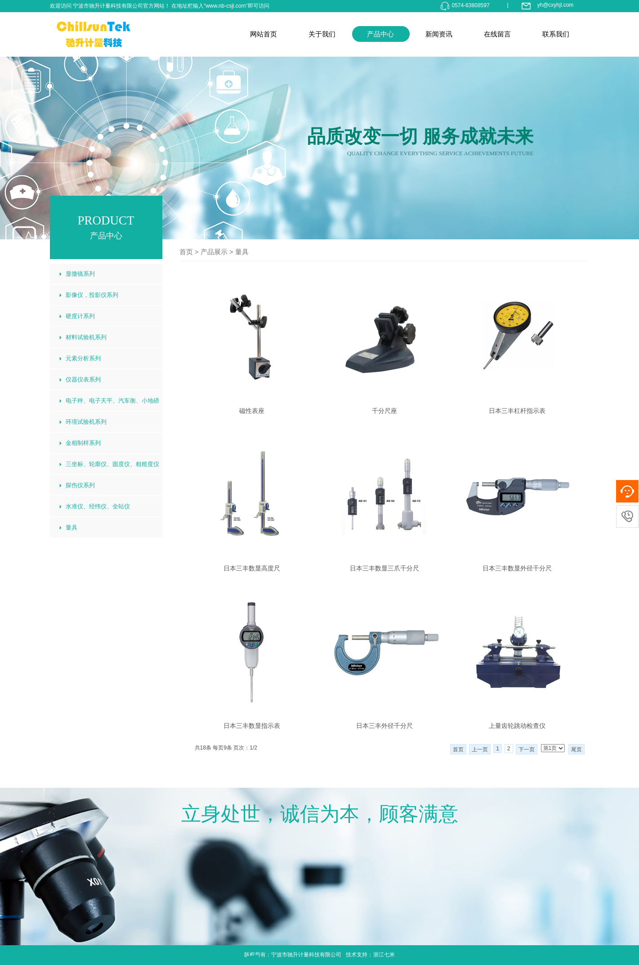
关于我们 (321, 34)
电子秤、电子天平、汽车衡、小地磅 (112, 400)
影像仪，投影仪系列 (92, 295)
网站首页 (263, 34)
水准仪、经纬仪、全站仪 (98, 506)
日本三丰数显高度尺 (251, 568)
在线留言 (497, 34)
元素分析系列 (83, 358)
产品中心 (380, 34)
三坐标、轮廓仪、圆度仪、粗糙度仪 (112, 464)
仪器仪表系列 (83, 379)
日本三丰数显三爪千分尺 (384, 568)
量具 (242, 252)
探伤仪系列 (80, 485)
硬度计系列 (80, 316)
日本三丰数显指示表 (251, 725)
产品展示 (214, 252)
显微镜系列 (80, 273)
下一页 (526, 749)
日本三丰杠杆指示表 (517, 410)
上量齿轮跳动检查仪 (517, 725)
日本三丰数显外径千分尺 (517, 568)
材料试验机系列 (86, 337)
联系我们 (555, 34)
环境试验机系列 (86, 421)
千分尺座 (384, 410)
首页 (186, 252)
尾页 (576, 749)
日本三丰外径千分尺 (384, 725)
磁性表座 (251, 410)
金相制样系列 (83, 443)
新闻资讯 (438, 34)
